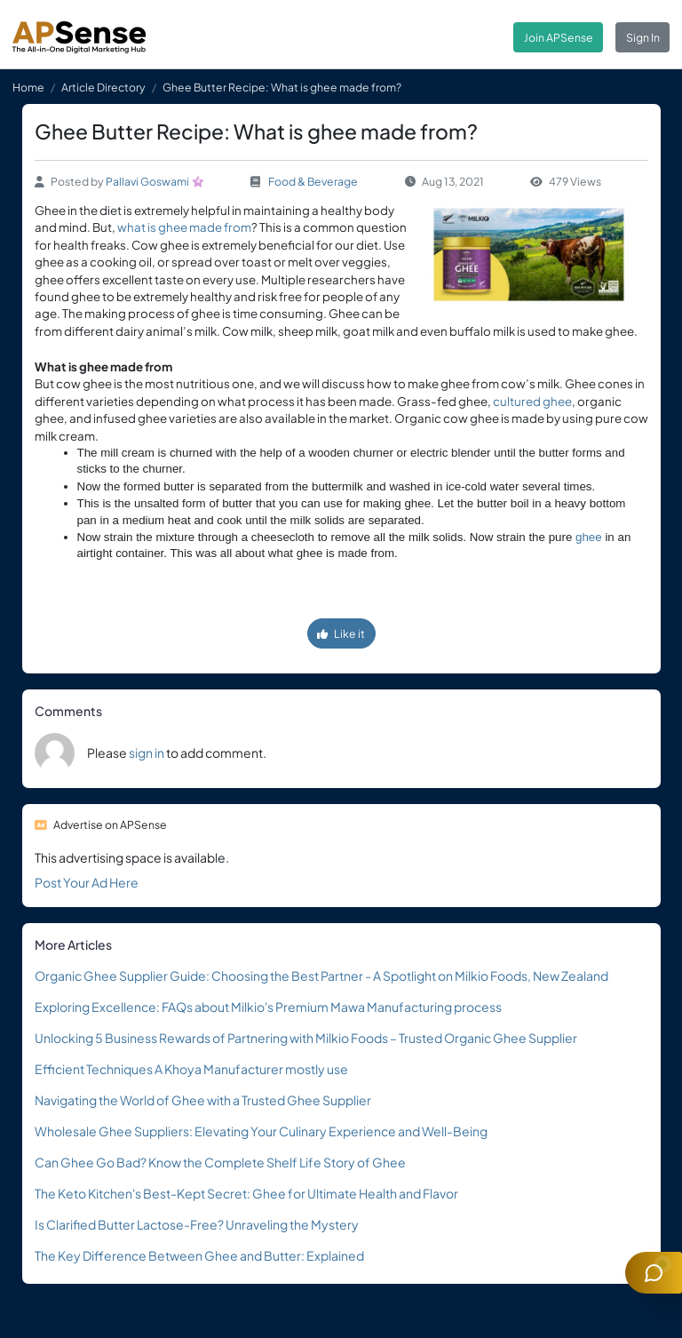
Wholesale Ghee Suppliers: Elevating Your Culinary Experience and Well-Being (261, 1131)
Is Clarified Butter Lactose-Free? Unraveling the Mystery (197, 1224)
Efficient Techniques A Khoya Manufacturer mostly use (191, 1069)
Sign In (643, 37)
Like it (341, 633)
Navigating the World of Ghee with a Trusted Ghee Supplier (203, 1100)
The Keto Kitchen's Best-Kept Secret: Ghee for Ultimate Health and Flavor (246, 1193)
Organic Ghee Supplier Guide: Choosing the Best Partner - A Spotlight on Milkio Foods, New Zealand (321, 976)
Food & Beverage (313, 181)
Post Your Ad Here (87, 882)
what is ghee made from (184, 227)
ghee (588, 537)
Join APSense (558, 37)
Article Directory (103, 87)
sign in (146, 753)
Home (28, 87)
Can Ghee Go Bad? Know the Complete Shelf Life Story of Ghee (220, 1162)
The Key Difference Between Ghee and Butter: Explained (199, 1255)
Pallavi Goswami (147, 181)
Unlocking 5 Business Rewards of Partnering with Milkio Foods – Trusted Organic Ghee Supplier (306, 1038)
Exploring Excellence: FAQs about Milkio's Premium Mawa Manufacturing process (268, 1007)
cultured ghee (532, 401)
